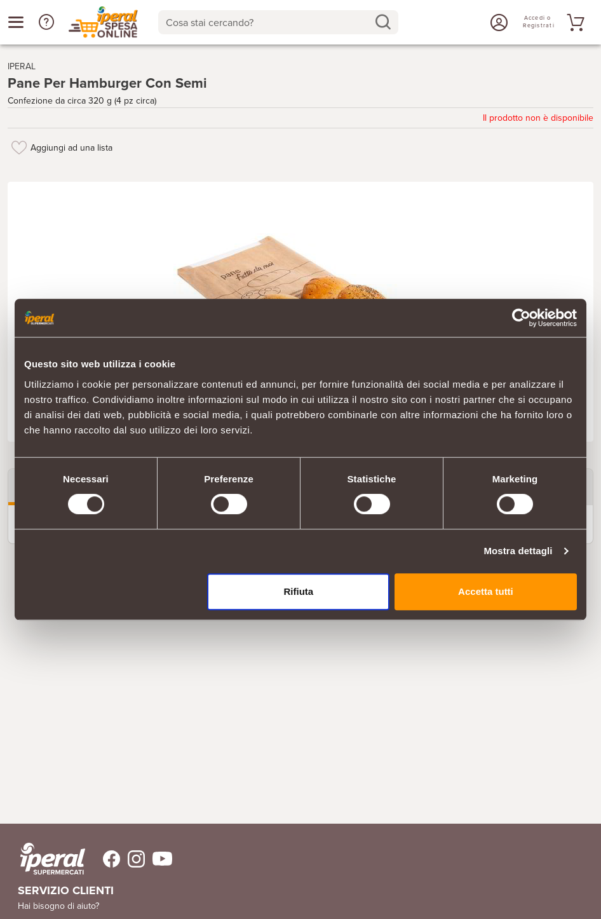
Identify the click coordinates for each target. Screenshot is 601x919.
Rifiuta (299, 591)
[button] (46, 22)
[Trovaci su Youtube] (158, 859)
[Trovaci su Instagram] (132, 859)
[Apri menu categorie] (16, 22)
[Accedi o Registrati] (497, 22)
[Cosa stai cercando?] (268, 22)
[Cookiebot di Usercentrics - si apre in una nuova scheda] (521, 317)
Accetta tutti (485, 591)
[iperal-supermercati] (53, 858)
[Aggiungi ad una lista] (19, 147)
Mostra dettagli (517, 550)
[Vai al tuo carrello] (573, 22)
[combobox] (278, 22)
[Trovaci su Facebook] (104, 859)
